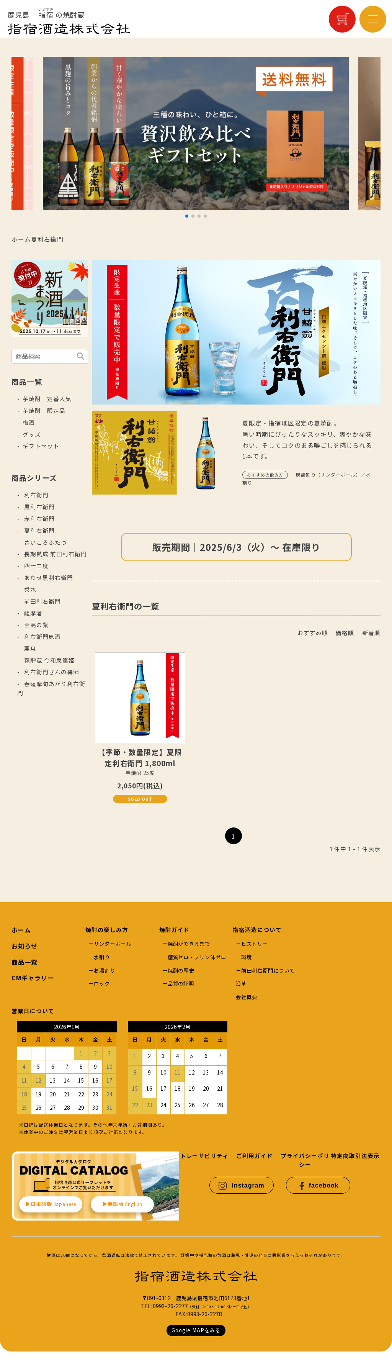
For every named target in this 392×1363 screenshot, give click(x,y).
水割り (102, 957)
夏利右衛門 (47, 239)
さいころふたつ (45, 542)
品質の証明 (181, 983)
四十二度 (36, 566)
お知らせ (24, 945)
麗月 (29, 648)
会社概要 (246, 997)
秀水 (29, 589)
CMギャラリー (32, 977)
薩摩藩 (32, 613)
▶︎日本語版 (50, 1203)
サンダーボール (112, 943)
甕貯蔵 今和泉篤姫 (49, 660)
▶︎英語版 (122, 1203)
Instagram (241, 1186)
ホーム (21, 239)
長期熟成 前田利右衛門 (55, 554)
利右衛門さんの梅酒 (51, 672)
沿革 (241, 983)
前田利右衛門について (268, 970)
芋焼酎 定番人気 (47, 399)
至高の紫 (36, 625)
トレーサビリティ (204, 1156)
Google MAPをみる (196, 1330)
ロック (102, 983)
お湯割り (104, 970)
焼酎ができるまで (189, 943)
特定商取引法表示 (355, 1156)
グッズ (32, 434)
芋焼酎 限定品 (44, 410)
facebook (318, 1186)
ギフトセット (41, 446)
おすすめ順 (312, 633)
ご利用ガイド (254, 1156)
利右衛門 (36, 495)
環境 (246, 957)
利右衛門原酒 (42, 636)
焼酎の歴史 (181, 970)
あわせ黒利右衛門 (48, 577)
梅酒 (29, 422)
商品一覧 (24, 962)
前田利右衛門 (42, 601)
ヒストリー (254, 943)
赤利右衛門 (39, 518)
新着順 (371, 633)
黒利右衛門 (39, 507)
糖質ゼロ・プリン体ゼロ (197, 957)
